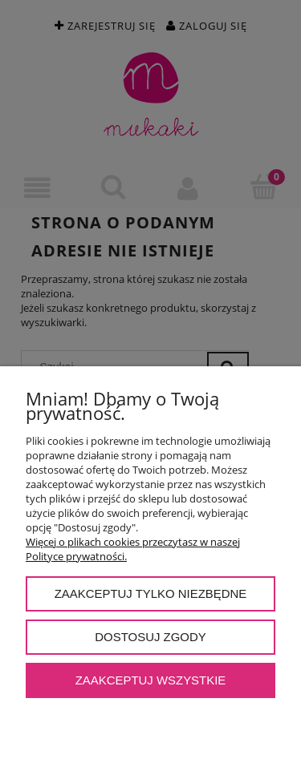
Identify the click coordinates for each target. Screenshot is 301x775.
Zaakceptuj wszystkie (150, 680)
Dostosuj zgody (150, 637)
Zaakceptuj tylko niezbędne (151, 593)
